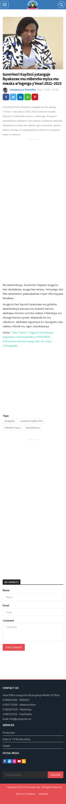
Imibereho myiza (12, 427)
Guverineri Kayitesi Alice (31, 421)
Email (6, 605)
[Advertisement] (33, 175)
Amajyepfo (9, 421)
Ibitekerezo (11, 582)
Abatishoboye (32, 427)
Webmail (43, 793)
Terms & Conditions (26, 793)
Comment (8, 620)
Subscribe (55, 774)
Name (6, 590)
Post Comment (14, 647)
